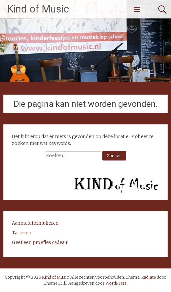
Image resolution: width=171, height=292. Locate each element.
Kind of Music (38, 9)
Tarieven (21, 232)
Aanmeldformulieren (35, 223)
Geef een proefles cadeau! (40, 242)
